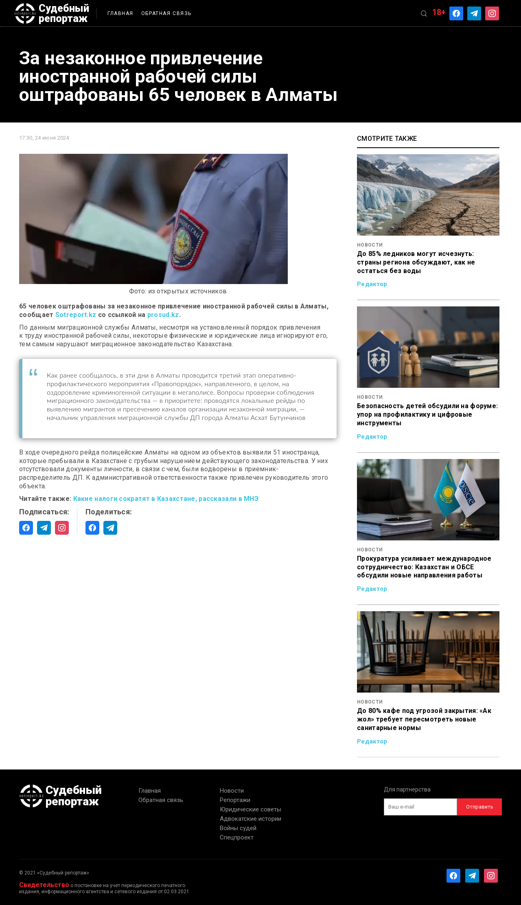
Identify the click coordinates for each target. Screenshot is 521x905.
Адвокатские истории (250, 818)
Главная (120, 13)
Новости (232, 790)
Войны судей (238, 828)
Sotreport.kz (75, 315)
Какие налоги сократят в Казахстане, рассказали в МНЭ (166, 499)
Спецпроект (237, 837)
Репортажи (235, 800)
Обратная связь (166, 13)
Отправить (479, 807)
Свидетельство (44, 885)
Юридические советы (250, 809)
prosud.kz (163, 315)
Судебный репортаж (51, 13)
